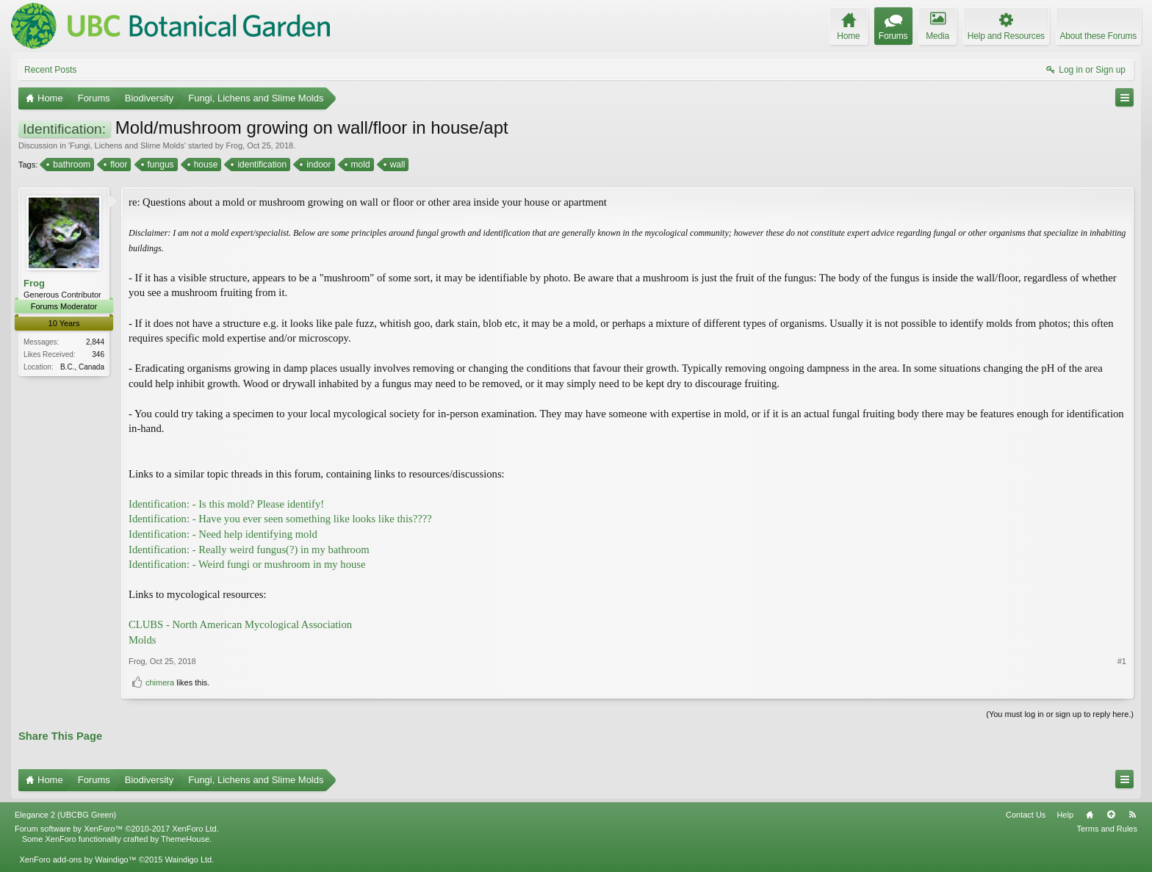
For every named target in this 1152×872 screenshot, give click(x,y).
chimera (159, 682)
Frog (234, 145)
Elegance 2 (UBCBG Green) (65, 814)
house (205, 164)
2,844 (95, 342)
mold (359, 164)
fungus (159, 164)
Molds (142, 640)
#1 (1121, 661)
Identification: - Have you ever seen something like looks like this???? (280, 519)
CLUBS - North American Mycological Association (240, 624)
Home (1089, 815)
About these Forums (1098, 36)
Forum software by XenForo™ (117, 828)
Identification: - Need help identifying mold (223, 534)
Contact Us (1025, 814)
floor (117, 164)
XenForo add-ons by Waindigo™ (77, 859)
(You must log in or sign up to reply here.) (1060, 714)
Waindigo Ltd (188, 859)
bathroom (70, 164)
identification (261, 164)
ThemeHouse (185, 839)
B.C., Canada (82, 367)
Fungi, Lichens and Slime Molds (127, 145)
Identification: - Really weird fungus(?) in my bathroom (249, 549)
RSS (1132, 815)
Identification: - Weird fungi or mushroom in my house (247, 564)
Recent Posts (50, 70)
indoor (317, 164)
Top (1111, 815)
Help (1064, 814)
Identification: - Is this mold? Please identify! (226, 504)
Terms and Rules (1106, 828)
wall (397, 164)
